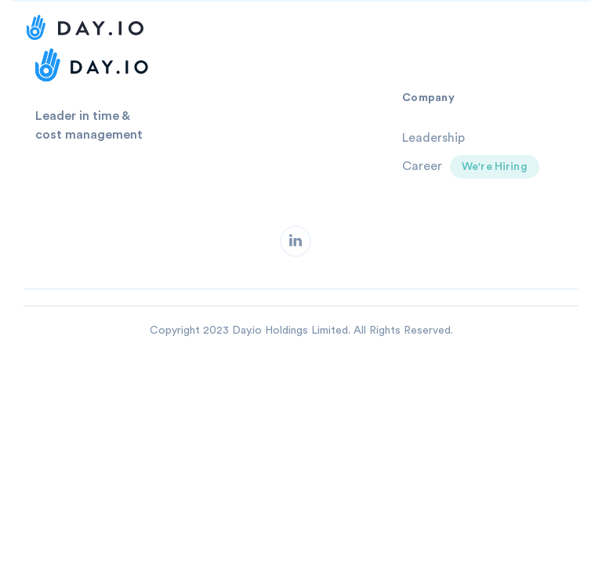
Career (422, 166)
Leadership (433, 138)
